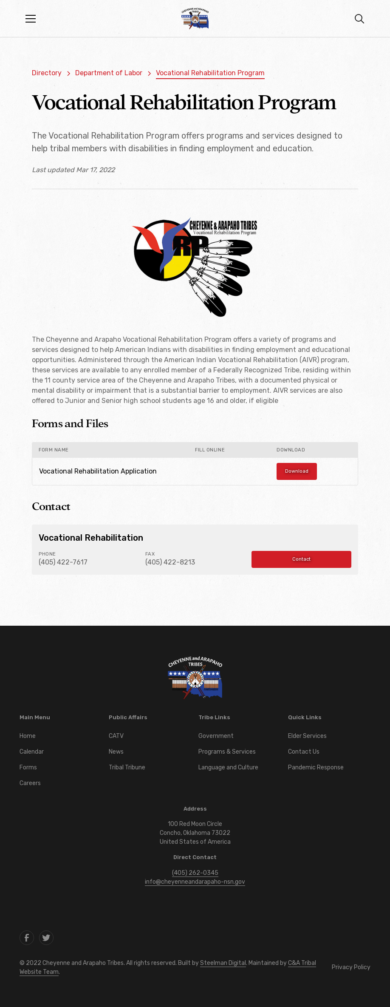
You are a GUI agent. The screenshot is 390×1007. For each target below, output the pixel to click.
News (116, 751)
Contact (301, 559)
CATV (116, 736)
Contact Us (303, 751)
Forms (28, 767)
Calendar (32, 751)
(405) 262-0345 (195, 873)
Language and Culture (228, 767)
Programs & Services (227, 751)
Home (28, 736)
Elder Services (307, 736)
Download (296, 471)
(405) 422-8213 (170, 562)
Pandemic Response (316, 767)
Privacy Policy (351, 967)
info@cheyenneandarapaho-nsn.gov (195, 881)
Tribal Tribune (127, 767)
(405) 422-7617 (63, 562)
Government (216, 736)
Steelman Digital (223, 963)
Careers (30, 783)
